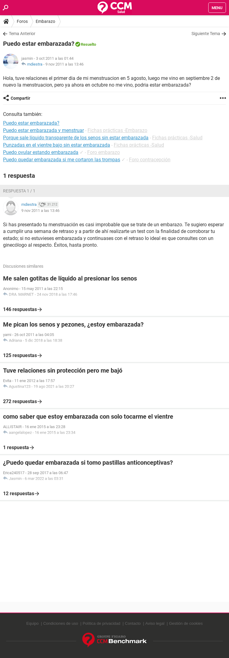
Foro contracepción (149, 160)
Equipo (32, 623)
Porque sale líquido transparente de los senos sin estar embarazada (75, 138)
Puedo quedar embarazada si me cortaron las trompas (61, 160)
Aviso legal (155, 623)
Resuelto (88, 44)
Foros (22, 21)
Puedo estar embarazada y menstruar (43, 130)
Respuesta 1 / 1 (19, 190)
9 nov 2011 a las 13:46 (64, 64)
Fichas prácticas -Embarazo (117, 130)
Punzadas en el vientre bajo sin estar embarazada (56, 145)
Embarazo (45, 21)
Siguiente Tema (205, 33)
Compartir (20, 98)
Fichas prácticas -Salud (177, 138)
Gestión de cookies (186, 623)
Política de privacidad (101, 623)
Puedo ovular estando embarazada (40, 152)
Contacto (133, 623)
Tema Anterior (22, 33)
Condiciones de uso (60, 623)
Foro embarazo (103, 152)
